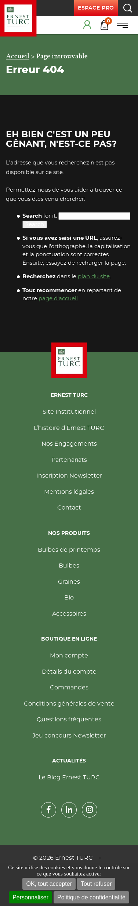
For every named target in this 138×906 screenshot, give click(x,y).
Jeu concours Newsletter (69, 736)
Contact (69, 508)
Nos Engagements (69, 444)
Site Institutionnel (69, 412)
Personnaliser (30, 897)
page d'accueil (58, 298)
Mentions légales (69, 492)
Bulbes (69, 566)
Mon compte (69, 656)
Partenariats (69, 460)
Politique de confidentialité (91, 897)
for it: (39, 216)
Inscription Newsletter (69, 476)
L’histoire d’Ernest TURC (69, 428)
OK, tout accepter (49, 884)
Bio (69, 598)
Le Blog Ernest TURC (69, 777)
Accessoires (69, 614)
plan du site (94, 276)
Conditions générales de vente (69, 704)
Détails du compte (69, 672)
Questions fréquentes (69, 719)
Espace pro (96, 8)
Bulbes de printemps (69, 550)
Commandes (69, 688)
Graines (69, 582)
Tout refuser (96, 884)
